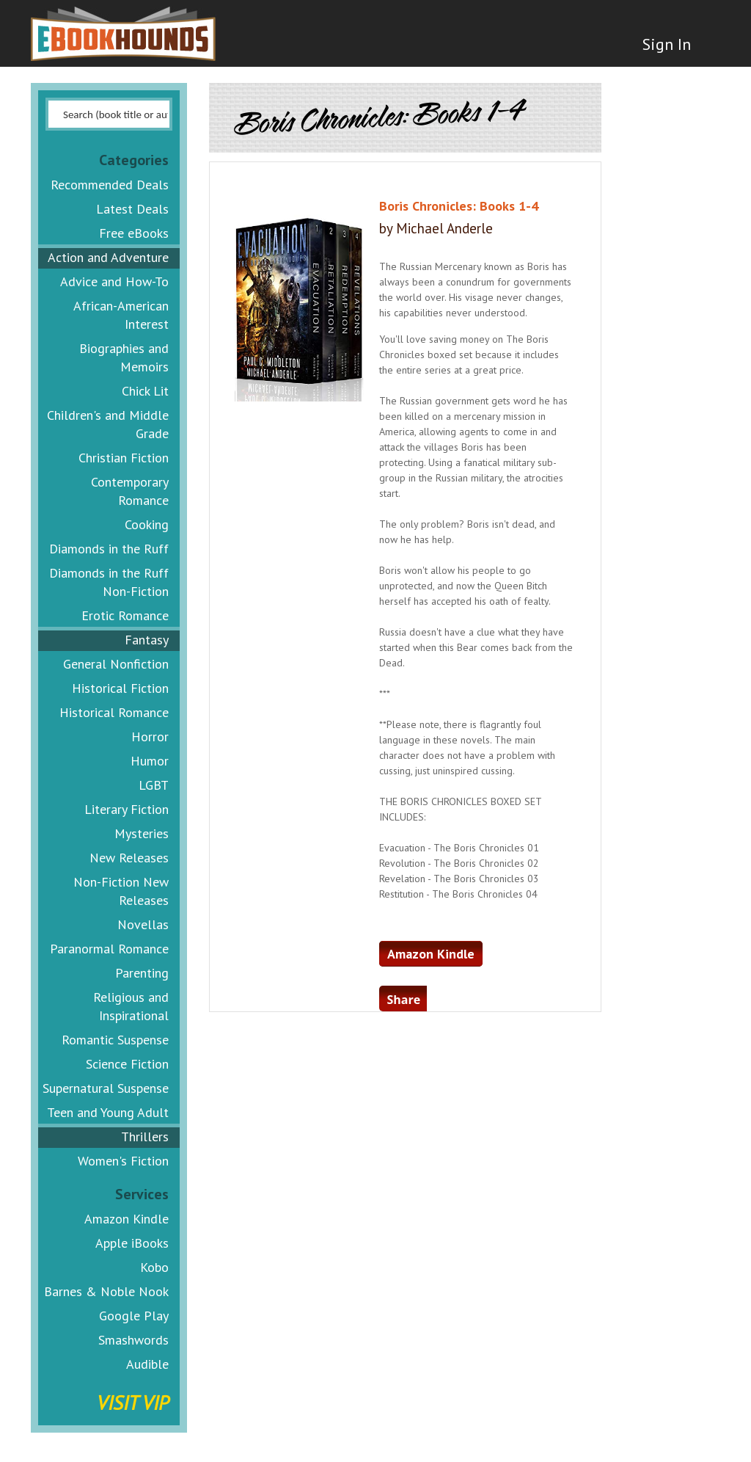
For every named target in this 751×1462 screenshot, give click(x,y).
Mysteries (141, 833)
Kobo (154, 1267)
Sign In (666, 44)
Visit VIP (133, 1402)
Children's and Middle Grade (108, 424)
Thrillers (145, 1136)
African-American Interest (121, 314)
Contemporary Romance (130, 491)
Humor (150, 760)
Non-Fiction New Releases (121, 891)
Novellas (143, 924)
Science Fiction (127, 1063)
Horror (150, 736)
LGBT (154, 785)
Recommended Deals (110, 184)
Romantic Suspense (115, 1039)
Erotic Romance (125, 615)
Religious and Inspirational (131, 1006)
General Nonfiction (116, 663)
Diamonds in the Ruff (109, 548)
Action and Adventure (108, 257)
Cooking (147, 524)
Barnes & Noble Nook (106, 1291)
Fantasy (147, 639)
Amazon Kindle (126, 1218)
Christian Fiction (123, 457)
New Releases (129, 857)
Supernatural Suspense (106, 1088)
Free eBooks (134, 233)
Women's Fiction (123, 1160)
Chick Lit (145, 390)
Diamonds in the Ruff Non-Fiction (109, 582)
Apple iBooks (132, 1242)
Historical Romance (114, 712)
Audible (147, 1364)
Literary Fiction (126, 809)
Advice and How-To (114, 281)
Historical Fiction (120, 688)
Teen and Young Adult (108, 1112)
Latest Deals (132, 208)
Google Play (134, 1315)
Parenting (142, 972)
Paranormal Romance (109, 948)
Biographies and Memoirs (124, 357)
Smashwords (133, 1339)
